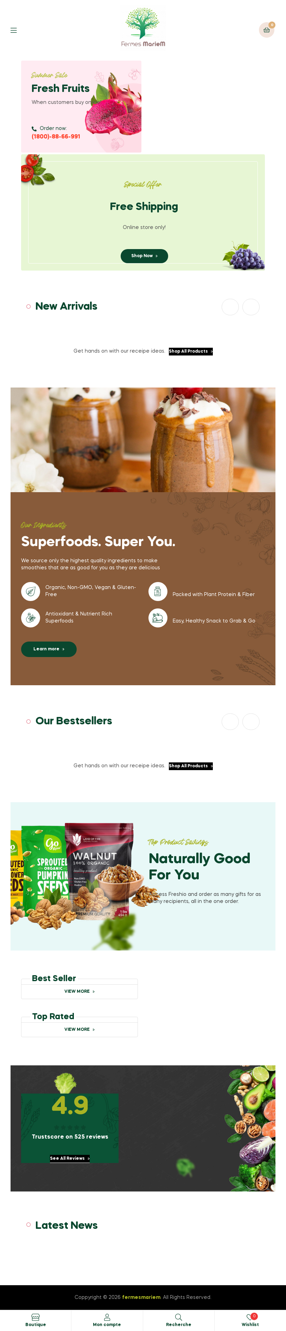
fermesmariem (141, 1297)
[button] (230, 307)
